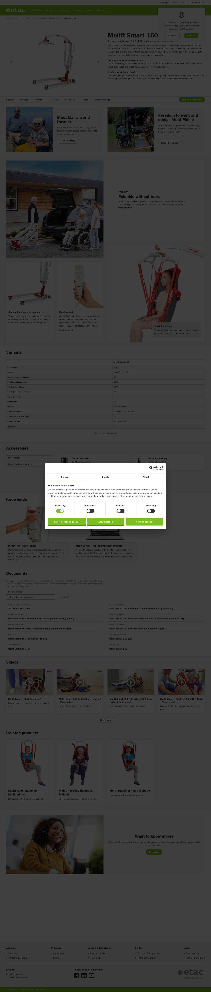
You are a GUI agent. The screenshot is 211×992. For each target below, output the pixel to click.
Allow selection (105, 522)
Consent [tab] (65, 477)
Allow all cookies (144, 522)
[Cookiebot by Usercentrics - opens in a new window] (151, 468)
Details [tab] (105, 477)
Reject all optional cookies (66, 522)
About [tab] (146, 477)
